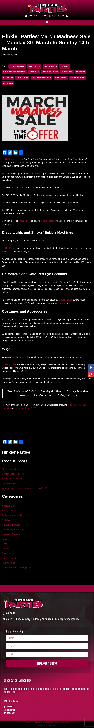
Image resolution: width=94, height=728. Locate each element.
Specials (6, 554)
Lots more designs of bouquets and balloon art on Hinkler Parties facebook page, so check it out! (46, 691)
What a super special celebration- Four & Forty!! (25, 488)
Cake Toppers (50, 66)
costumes (34, 72)
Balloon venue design (12, 479)
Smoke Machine (77, 78)
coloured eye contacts (14, 72)
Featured (6, 540)
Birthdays (6, 521)
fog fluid (80, 72)
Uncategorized (9, 559)
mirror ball (60, 78)
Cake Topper (34, 66)
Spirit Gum (8, 83)
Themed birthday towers (13, 469)
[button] (47, 22)
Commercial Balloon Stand (14, 530)
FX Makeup (8, 78)
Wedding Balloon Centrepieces (16, 568)
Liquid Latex (22, 78)
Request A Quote (47, 664)
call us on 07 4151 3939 (26, 409)
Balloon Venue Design (12, 516)
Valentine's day (9, 563)
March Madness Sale (41, 78)
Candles (65, 66)
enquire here (25, 221)
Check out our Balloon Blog (17, 681)
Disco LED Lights (50, 72)
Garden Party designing (13, 474)
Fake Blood (67, 72)
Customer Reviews (11, 535)
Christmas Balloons (11, 525)
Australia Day (8, 506)
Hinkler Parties (9, 159)
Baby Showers (9, 511)
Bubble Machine (17, 66)
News (4, 544)
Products (6, 549)
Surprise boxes (9, 484)
